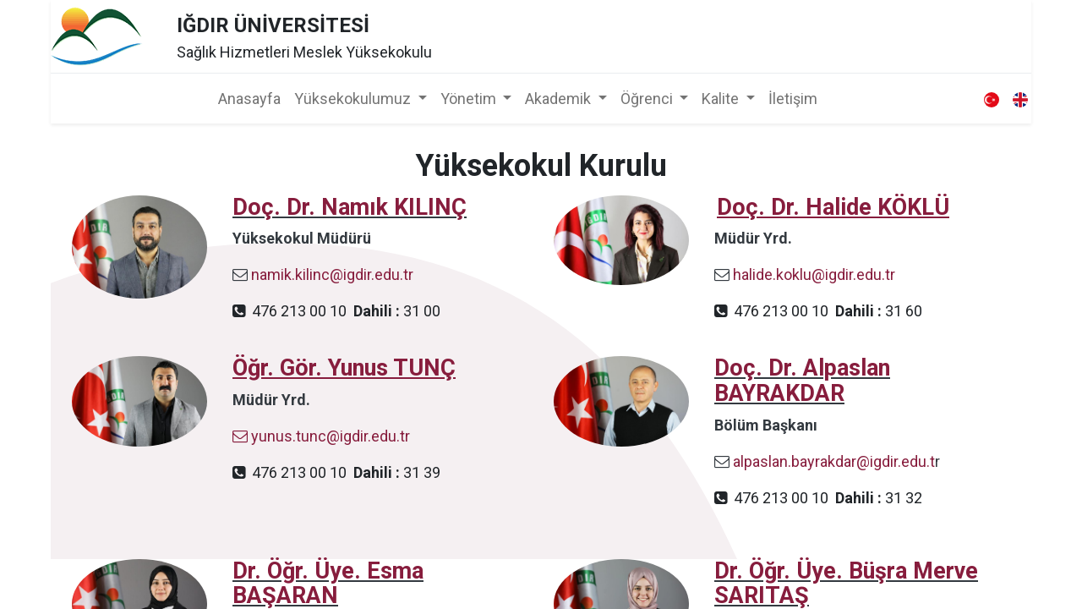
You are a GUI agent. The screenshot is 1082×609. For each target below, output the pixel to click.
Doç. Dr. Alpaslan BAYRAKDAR (802, 380)
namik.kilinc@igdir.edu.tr (332, 274)
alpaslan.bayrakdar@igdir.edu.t (834, 461)
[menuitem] (249, 98)
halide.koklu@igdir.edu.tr (814, 274)
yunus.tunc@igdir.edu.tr (321, 436)
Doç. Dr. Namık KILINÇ (349, 207)
